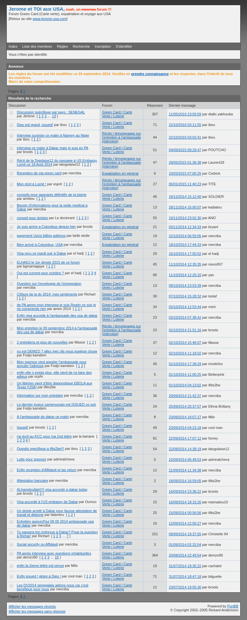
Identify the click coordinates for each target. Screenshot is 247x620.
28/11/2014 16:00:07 (185, 207)
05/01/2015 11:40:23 (185, 184)
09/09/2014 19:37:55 (185, 534)
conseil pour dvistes (32, 218)
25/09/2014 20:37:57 (185, 406)
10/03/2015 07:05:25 (185, 173)
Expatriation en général (120, 173)
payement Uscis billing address (41, 235)
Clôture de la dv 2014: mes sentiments (47, 294)
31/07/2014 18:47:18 (185, 576)
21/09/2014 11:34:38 (185, 470)
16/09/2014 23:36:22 (185, 491)
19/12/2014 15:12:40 (185, 197)
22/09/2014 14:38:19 (185, 449)
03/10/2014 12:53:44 (185, 307)
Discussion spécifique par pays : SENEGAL (51, 112)
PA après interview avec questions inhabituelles (54, 553)
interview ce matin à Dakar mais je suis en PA (52, 148)
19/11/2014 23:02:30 (185, 218)
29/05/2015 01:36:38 (185, 162)
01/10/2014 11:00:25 (185, 374)
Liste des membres (37, 46)
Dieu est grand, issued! (35, 125)
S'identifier (124, 46)
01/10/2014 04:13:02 (185, 385)
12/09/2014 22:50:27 (185, 523)
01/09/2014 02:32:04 (185, 545)
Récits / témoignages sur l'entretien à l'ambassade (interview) (121, 137)
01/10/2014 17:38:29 (185, 364)
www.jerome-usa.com (50, 19)
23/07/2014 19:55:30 (185, 587)
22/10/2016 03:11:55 (185, 125)
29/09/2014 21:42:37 (185, 396)
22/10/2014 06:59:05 (185, 236)
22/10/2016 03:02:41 (185, 137)
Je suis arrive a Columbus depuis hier (46, 226)
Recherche (81, 46)
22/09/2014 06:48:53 (185, 459)
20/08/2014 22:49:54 (185, 555)
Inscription (103, 46)
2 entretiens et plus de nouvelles (42, 342)
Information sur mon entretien (40, 395)
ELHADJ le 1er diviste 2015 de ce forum (48, 262)
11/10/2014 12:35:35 (185, 264)
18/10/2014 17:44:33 (185, 245)
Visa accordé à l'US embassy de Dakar (47, 502)
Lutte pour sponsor (31, 459)
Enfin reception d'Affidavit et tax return (46, 470)
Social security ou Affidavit (37, 544)
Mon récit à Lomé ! (31, 184)
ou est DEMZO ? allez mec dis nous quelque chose (57, 351)
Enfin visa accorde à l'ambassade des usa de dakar (57, 315)
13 (54, 116)
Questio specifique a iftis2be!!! (40, 448)
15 (57, 557)
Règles (62, 46)
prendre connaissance (150, 74)
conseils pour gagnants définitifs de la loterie (51, 195)
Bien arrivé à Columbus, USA (39, 245)
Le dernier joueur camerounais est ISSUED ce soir (56, 404)
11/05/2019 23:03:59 (185, 114)
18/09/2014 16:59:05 (185, 481)
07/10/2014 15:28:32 (185, 296)
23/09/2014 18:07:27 (185, 417)
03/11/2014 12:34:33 (185, 227)
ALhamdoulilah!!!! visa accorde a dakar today (52, 489)
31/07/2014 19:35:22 (185, 566)
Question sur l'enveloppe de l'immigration (49, 284)
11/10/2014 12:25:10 (185, 275)
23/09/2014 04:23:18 (185, 428)
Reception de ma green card (39, 173)
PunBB (232, 606)
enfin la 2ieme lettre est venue (40, 565)
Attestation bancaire (32, 480)
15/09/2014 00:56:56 (185, 513)
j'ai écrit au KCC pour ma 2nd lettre (44, 436)
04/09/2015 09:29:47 (185, 150)
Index (13, 46)
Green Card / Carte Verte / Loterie (117, 114)
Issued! (22, 427)
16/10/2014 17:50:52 (185, 254)
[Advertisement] (163, 31)
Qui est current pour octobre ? (40, 273)
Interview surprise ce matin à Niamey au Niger (53, 135)
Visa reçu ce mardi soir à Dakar (41, 253)
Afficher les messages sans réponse (37, 611)
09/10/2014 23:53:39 (185, 285)
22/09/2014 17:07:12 (185, 438)
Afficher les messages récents (32, 606)
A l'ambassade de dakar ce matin (43, 417)
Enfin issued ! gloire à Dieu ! (39, 576)
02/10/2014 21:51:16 (185, 330)
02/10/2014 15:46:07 (185, 342)
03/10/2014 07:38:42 (185, 317)
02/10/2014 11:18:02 (185, 353)
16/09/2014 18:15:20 (185, 502)
